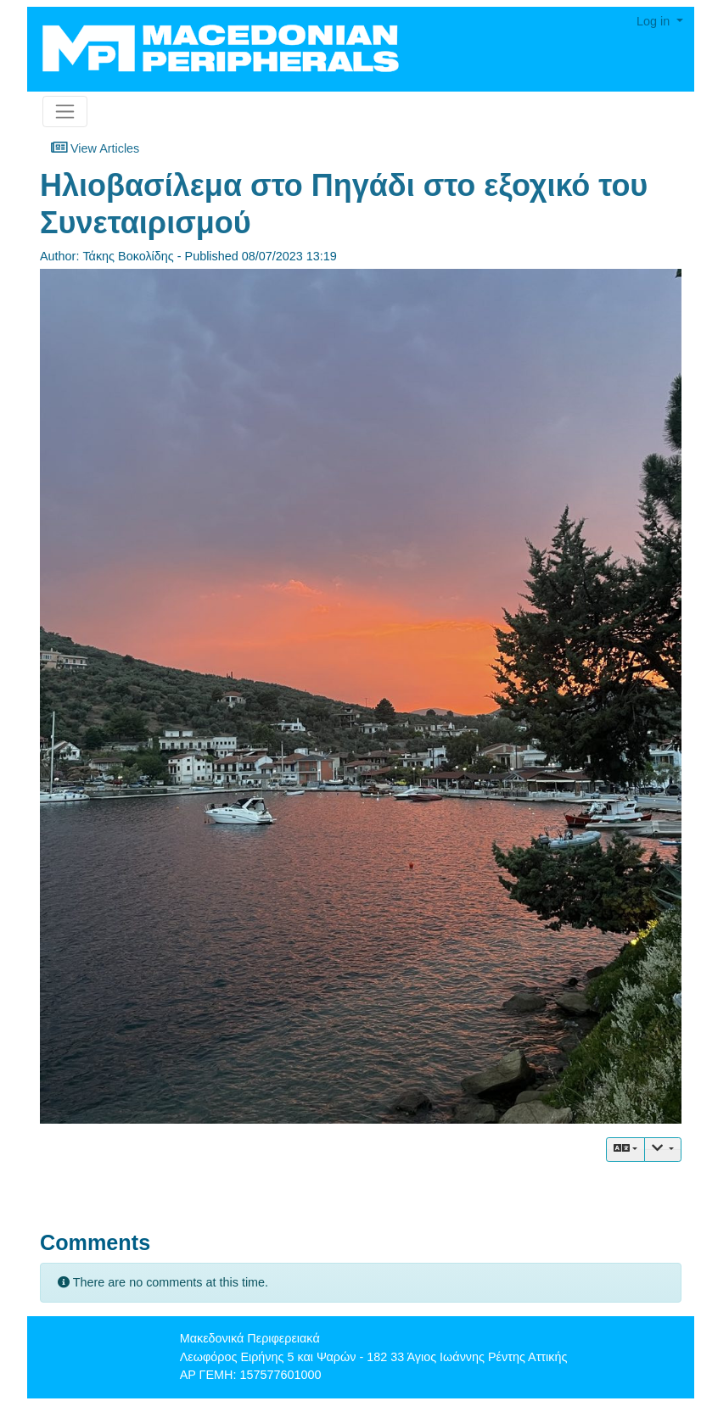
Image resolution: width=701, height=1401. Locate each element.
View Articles (95, 147)
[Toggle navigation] (64, 111)
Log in (655, 21)
